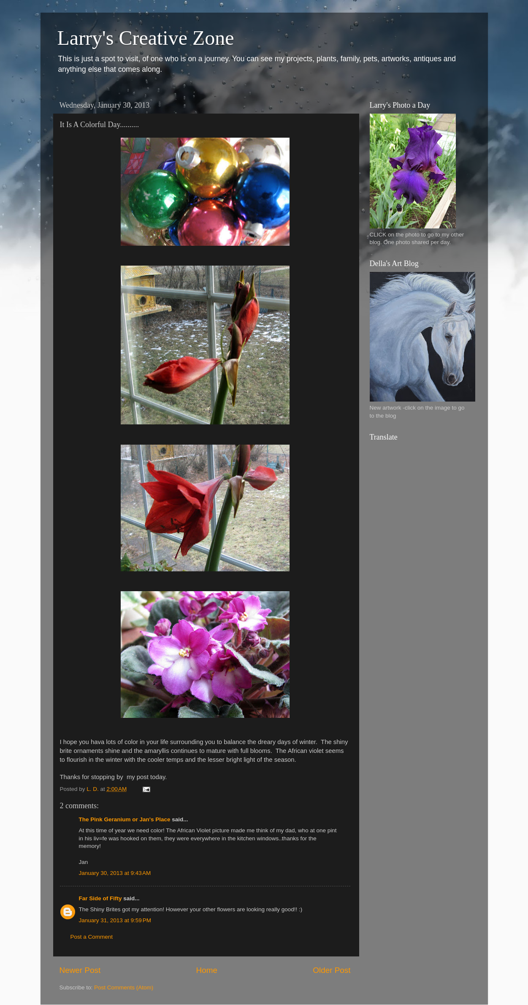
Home (206, 970)
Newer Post (80, 970)
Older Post (331, 970)
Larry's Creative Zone (145, 38)
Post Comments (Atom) (123, 987)
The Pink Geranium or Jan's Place (125, 819)
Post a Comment (91, 937)
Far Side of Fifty (100, 898)
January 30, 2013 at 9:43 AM (115, 873)
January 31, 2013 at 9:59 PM (115, 920)
